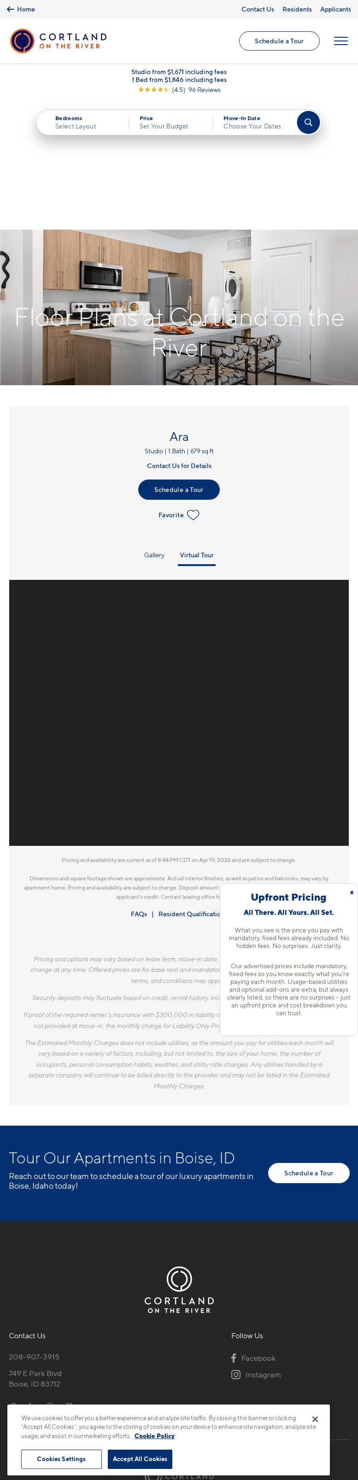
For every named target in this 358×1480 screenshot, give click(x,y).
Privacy (136, 1399)
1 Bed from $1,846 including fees (179, 81)
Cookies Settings (61, 1459)
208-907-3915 (34, 1229)
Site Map (220, 1399)
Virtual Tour (197, 427)
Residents (297, 9)
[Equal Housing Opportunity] (13, 1279)
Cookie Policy (155, 1436)
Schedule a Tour (279, 42)
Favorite (179, 387)
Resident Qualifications (192, 786)
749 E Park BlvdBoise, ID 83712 (35, 1251)
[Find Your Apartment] (308, 124)
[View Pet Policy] (86, 1279)
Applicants (335, 9)
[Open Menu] (340, 42)
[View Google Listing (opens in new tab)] (179, 91)
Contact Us (257, 9)
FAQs (139, 786)
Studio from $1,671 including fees (179, 73)
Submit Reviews (177, 1399)
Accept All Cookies (140, 1459)
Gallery (154, 427)
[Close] (315, 1419)
